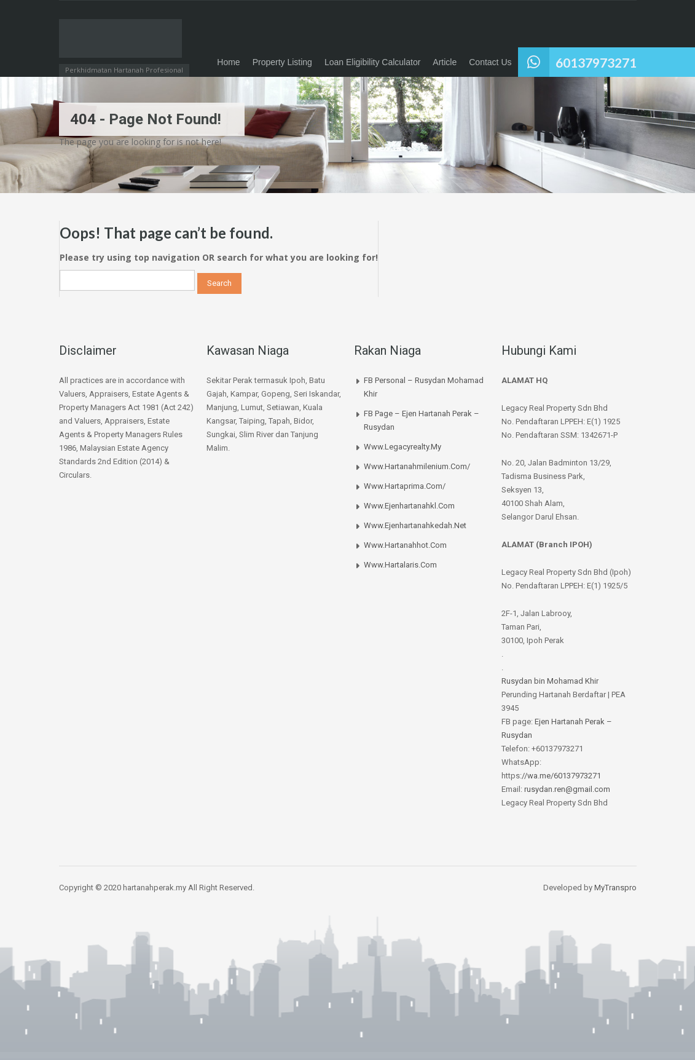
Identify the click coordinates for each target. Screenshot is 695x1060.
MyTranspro (614, 887)
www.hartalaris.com (400, 564)
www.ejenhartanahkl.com (409, 505)
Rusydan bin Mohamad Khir (550, 681)
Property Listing (282, 62)
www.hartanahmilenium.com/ (417, 466)
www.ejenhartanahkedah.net (415, 525)
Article (445, 62)
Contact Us (490, 62)
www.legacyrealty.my (402, 446)
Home (228, 62)
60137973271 (596, 62)
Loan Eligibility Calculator (372, 62)
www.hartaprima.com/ (405, 486)
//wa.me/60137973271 (561, 775)
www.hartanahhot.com (405, 545)
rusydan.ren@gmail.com (567, 789)
